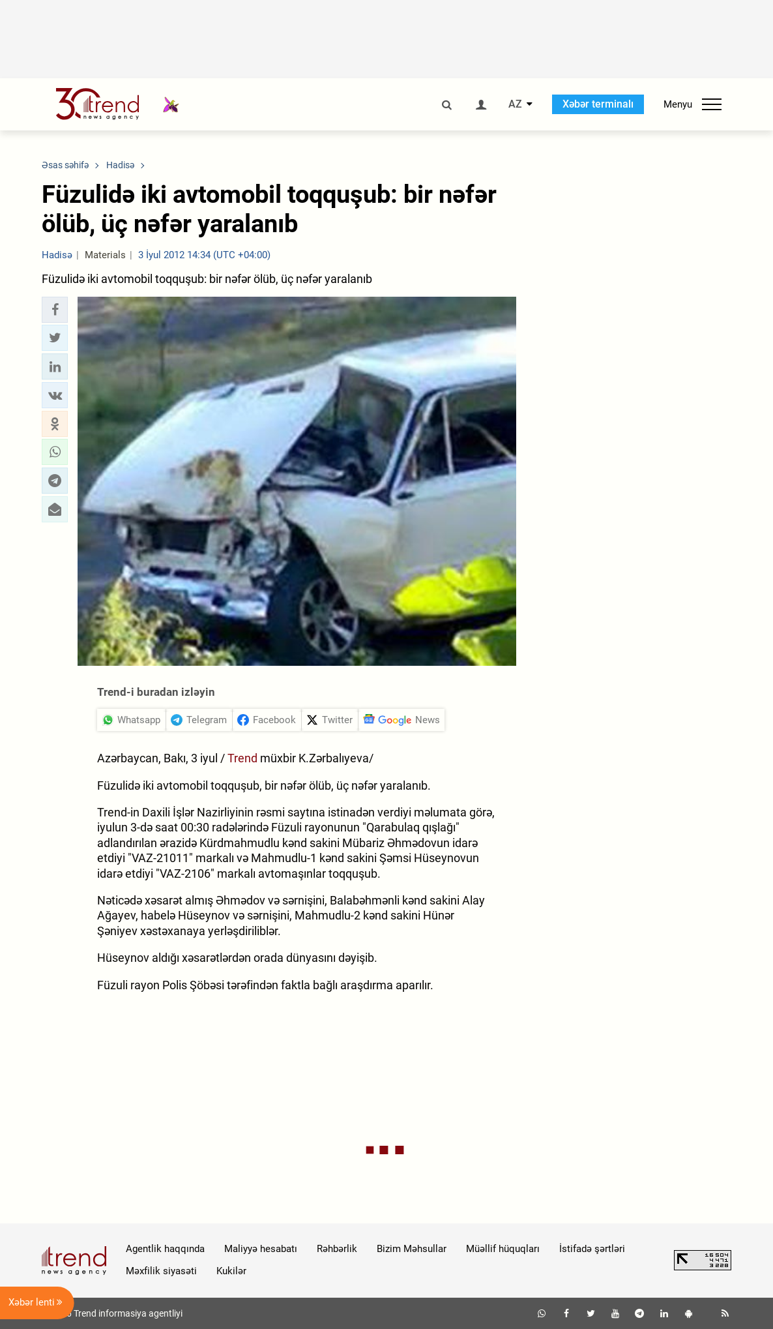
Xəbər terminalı (598, 104)
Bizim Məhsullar (411, 1249)
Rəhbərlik (337, 1249)
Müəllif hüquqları (503, 1249)
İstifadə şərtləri (592, 1249)
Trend (243, 758)
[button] (55, 309)
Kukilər (231, 1271)
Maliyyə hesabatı (260, 1249)
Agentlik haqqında (165, 1249)
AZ (515, 104)
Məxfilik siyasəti (161, 1271)
